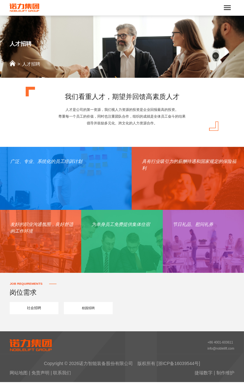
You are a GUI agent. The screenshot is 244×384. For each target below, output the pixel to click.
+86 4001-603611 (219, 343)
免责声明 (40, 374)
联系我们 (62, 374)
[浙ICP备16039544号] (178, 365)
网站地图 (19, 374)
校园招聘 (88, 308)
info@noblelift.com (219, 350)
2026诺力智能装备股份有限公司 (101, 365)
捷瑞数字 (204, 374)
